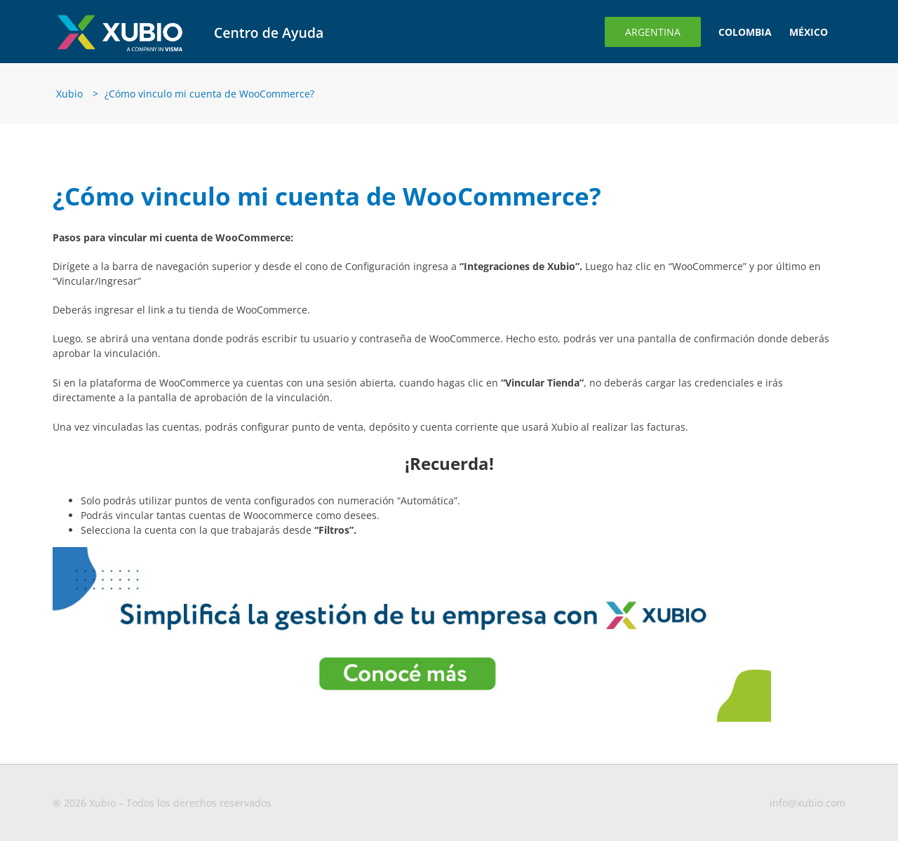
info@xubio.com (807, 802)
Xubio (69, 93)
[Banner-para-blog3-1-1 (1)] (412, 551)
